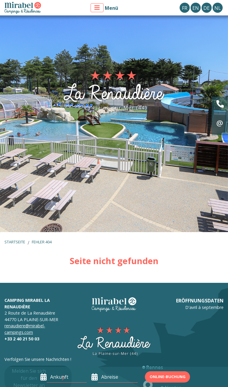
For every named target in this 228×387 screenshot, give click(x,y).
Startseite (14, 242)
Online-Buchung (168, 376)
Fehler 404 (42, 242)
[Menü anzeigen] (97, 7)
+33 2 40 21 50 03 (21, 339)
